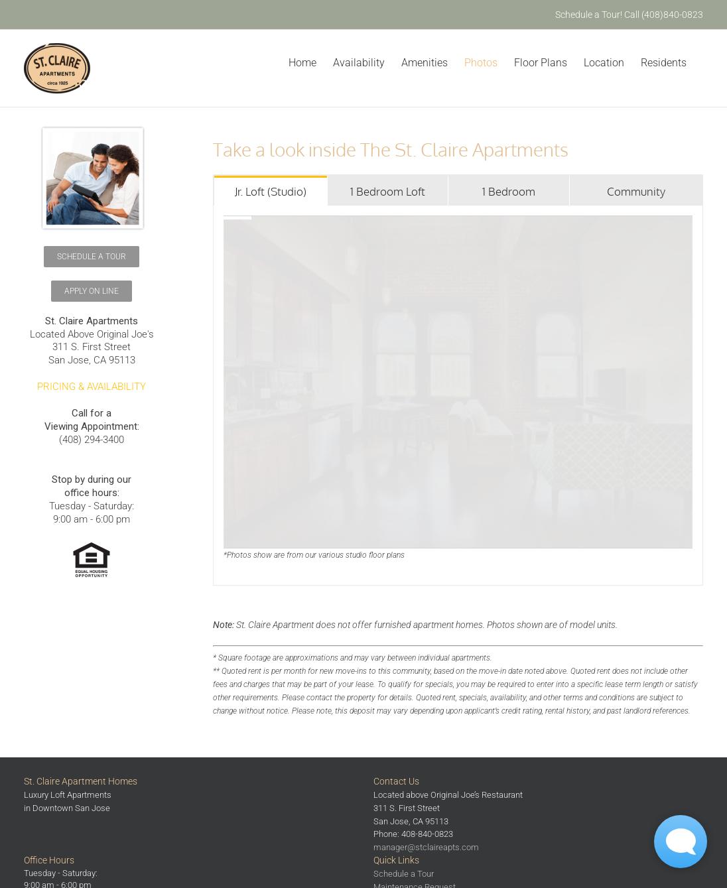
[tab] (270, 191)
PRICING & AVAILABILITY (91, 387)
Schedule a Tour (403, 874)
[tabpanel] (458, 396)
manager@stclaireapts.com (426, 847)
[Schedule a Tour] (91, 256)
